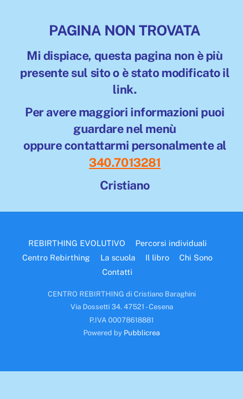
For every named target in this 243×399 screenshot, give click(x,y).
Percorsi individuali (171, 243)
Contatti (117, 272)
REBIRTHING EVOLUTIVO (76, 243)
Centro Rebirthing (56, 257)
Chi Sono (195, 257)
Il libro (157, 257)
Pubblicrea (142, 333)
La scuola (117, 257)
